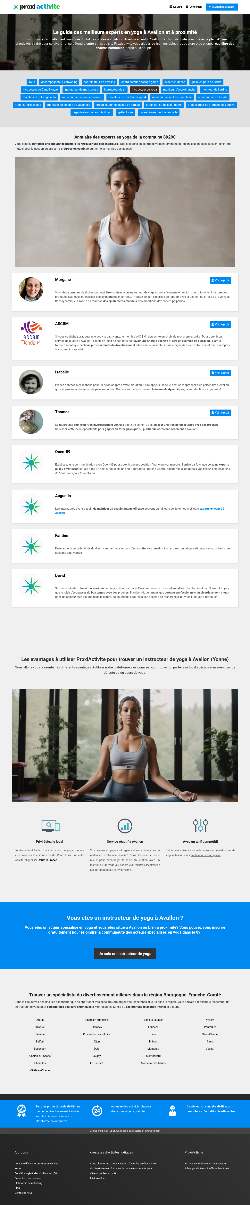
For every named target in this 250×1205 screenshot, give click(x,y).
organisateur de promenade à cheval (211, 105)
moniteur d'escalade (28, 105)
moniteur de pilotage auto (39, 97)
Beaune (40, 1034)
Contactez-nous (23, 1192)
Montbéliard (153, 1055)
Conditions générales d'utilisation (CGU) (37, 1173)
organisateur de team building (91, 112)
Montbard (153, 1048)
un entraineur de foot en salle (159, 112)
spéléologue (125, 112)
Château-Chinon (40, 1070)
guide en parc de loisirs (206, 82)
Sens (210, 1041)
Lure (153, 1034)
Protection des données (28, 1178)
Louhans (153, 1027)
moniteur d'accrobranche (179, 89)
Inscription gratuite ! (222, 6)
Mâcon (153, 1041)
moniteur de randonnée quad (127, 97)
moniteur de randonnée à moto (82, 97)
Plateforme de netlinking (28, 1183)
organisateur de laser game (164, 105)
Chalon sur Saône (40, 1055)
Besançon (40, 1048)
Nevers (210, 1019)
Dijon (97, 1041)
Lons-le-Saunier (153, 1019)
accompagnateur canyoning (59, 82)
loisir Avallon (97, 1178)
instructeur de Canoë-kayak (40, 89)
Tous (32, 82)
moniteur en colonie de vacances (68, 105)
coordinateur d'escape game (139, 82)
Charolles (40, 1063)
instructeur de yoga (144, 89)
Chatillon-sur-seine (96, 1019)
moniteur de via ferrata (213, 97)
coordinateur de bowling (99, 82)
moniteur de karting (214, 89)
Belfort (40, 1041)
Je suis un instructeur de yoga (125, 953)
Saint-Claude (210, 1034)
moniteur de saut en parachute (172, 97)
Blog (17, 1187)
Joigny (97, 1055)
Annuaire (20, 1163)
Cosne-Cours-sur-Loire (96, 1034)
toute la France (48, 860)
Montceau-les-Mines (153, 1063)
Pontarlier (210, 1027)
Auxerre (40, 1027)
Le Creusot (96, 1063)
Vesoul (210, 1048)
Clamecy (96, 1027)
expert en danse (174, 82)
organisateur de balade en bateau (118, 105)
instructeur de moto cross (81, 89)
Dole (96, 1048)
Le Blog (176, 6)
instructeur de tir (115, 89)
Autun (40, 1019)
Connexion (194, 6)
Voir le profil (220, 280)
